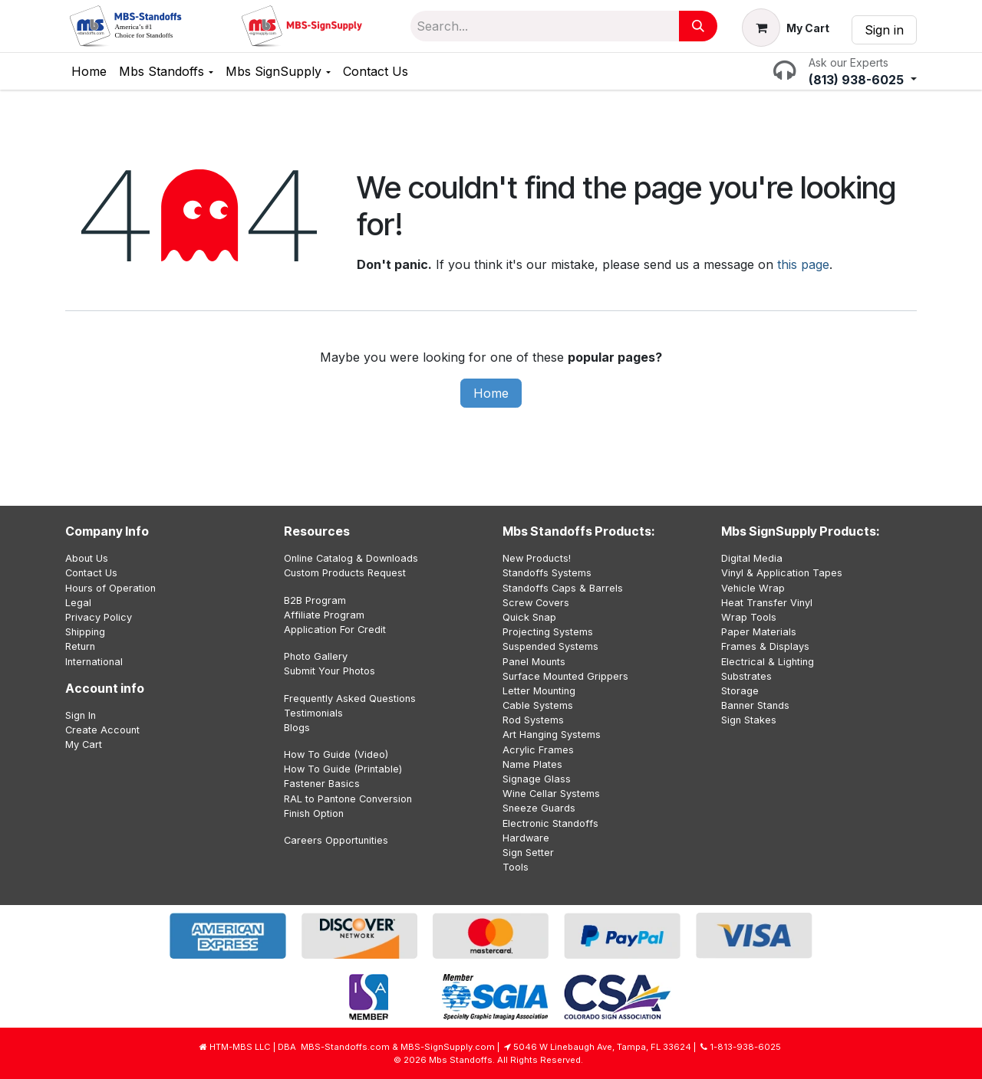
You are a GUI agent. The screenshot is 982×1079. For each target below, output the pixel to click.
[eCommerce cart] (785, 27)
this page (803, 264)
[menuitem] (89, 71)
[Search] (698, 26)
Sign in (884, 30)
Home (491, 393)
